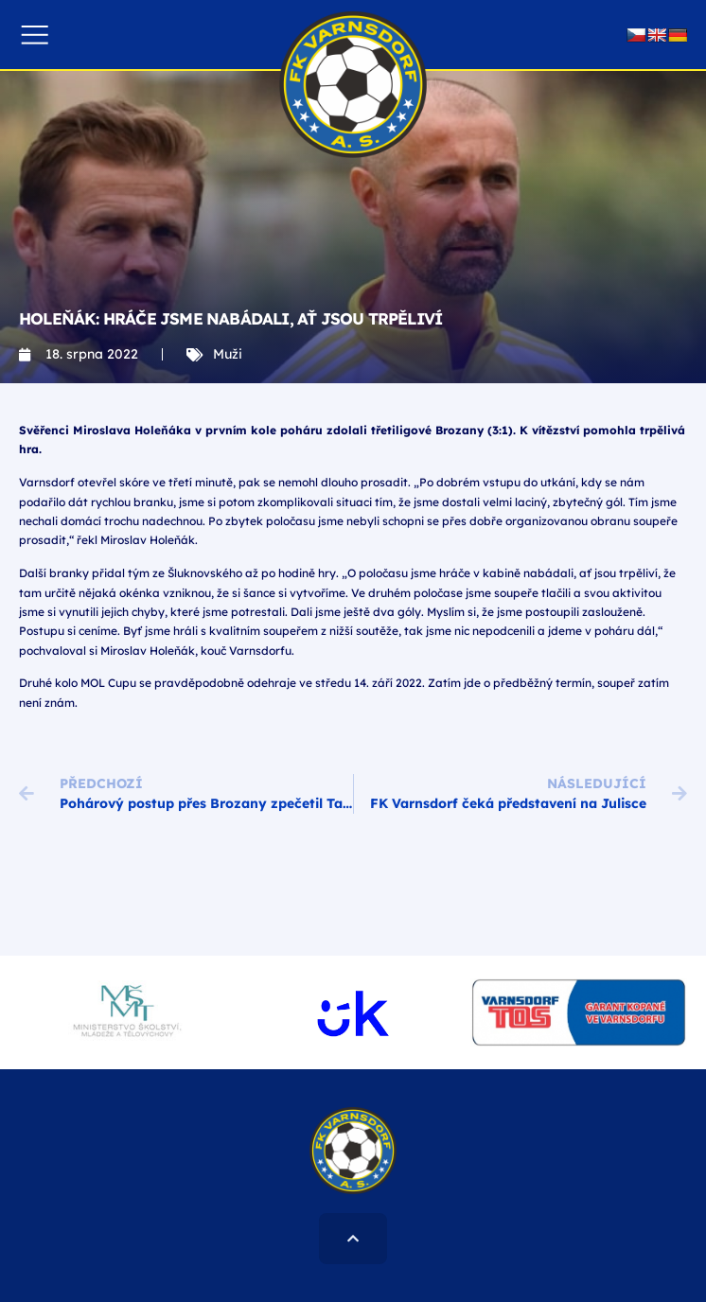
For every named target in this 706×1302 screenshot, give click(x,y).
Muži (227, 353)
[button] (34, 34)
